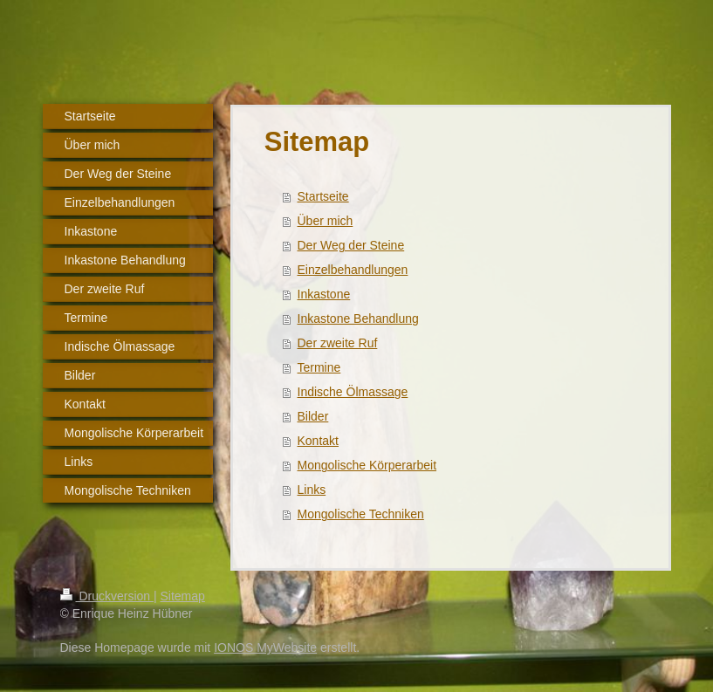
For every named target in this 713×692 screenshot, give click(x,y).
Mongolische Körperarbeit (367, 465)
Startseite (323, 196)
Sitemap (183, 596)
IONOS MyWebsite (265, 647)
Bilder (313, 416)
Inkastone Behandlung (358, 318)
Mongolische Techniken (361, 514)
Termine (319, 367)
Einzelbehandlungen (353, 270)
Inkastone (324, 294)
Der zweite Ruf (338, 343)
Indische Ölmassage (353, 392)
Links (312, 490)
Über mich (325, 221)
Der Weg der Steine (351, 245)
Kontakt (318, 441)
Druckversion (107, 596)
